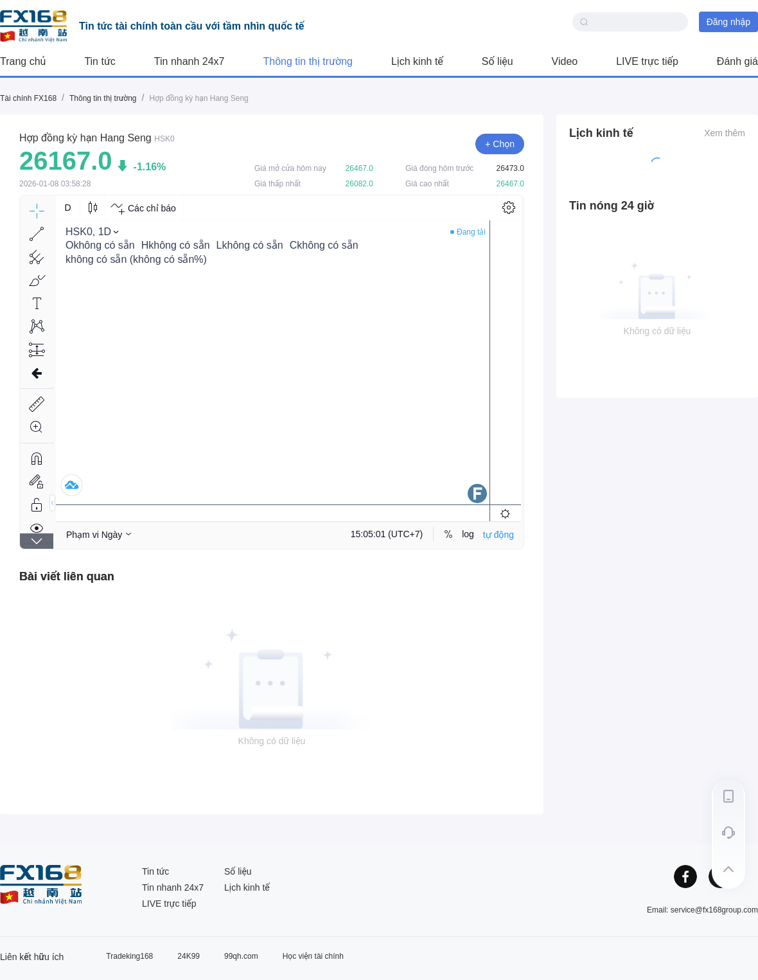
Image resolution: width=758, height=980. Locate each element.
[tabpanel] (271, 690)
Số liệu (497, 61)
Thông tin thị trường (308, 61)
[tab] (66, 576)
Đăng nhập (728, 22)
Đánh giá (737, 61)
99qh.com (241, 956)
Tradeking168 (129, 956)
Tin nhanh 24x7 (189, 61)
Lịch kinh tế (417, 61)
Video (565, 61)
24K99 (188, 956)
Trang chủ (23, 61)
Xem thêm (724, 133)
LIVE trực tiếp (647, 61)
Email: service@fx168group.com (702, 909)
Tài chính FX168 (28, 98)
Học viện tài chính (313, 956)
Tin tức (99, 61)
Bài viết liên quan (66, 576)
